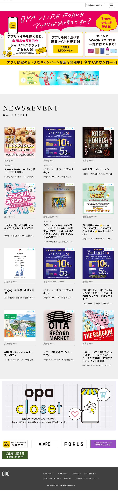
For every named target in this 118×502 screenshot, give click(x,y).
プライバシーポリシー (51, 478)
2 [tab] (63, 62)
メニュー (111, 7)
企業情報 (76, 474)
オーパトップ (47, 474)
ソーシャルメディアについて (86, 478)
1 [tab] (60, 62)
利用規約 (67, 478)
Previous (2, 37)
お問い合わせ (89, 474)
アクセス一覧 (62, 474)
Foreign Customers (94, 5)
